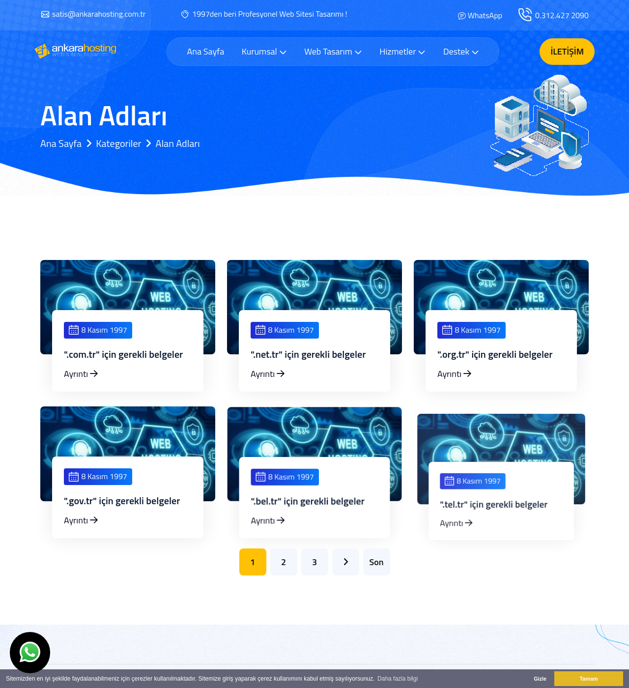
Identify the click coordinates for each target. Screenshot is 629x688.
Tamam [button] (588, 679)
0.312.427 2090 (562, 15)
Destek (461, 51)
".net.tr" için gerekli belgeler (308, 354)
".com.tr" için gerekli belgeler (123, 354)
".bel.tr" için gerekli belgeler (309, 516)
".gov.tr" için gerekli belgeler (122, 509)
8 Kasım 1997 (98, 330)
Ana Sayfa (205, 51)
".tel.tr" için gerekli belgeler (495, 521)
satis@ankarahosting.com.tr (98, 14)
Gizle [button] (540, 679)
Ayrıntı (81, 373)
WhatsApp (485, 15)
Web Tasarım (333, 51)
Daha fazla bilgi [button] (397, 678)
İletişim (567, 51)
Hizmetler (402, 51)
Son (376, 562)
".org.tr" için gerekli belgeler (494, 354)
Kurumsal (264, 51)
